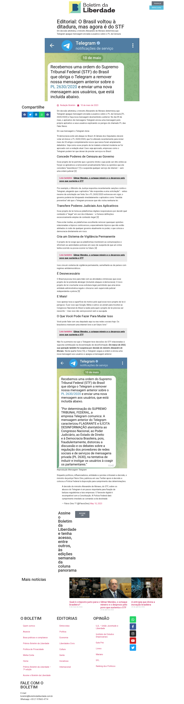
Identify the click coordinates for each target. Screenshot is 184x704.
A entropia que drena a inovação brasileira (143, 603)
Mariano (99, 654)
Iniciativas (63, 661)
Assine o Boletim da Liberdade (37, 675)
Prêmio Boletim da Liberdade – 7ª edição (37, 668)
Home (25, 661)
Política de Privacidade (33, 649)
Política (62, 631)
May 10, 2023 (96, 503)
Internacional (65, 667)
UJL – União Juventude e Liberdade (107, 627)
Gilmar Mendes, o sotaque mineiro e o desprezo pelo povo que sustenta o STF (113, 605)
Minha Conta (28, 655)
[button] (24, 114)
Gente (62, 655)
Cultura (62, 649)
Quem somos (29, 626)
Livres (98, 648)
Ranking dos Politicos (105, 666)
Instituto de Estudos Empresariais (105, 635)
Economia (63, 637)
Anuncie (26, 631)
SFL (97, 660)
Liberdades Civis (67, 643)
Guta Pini (100, 642)
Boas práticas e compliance (35, 637)
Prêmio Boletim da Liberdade (36, 643)
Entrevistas (64, 626)
